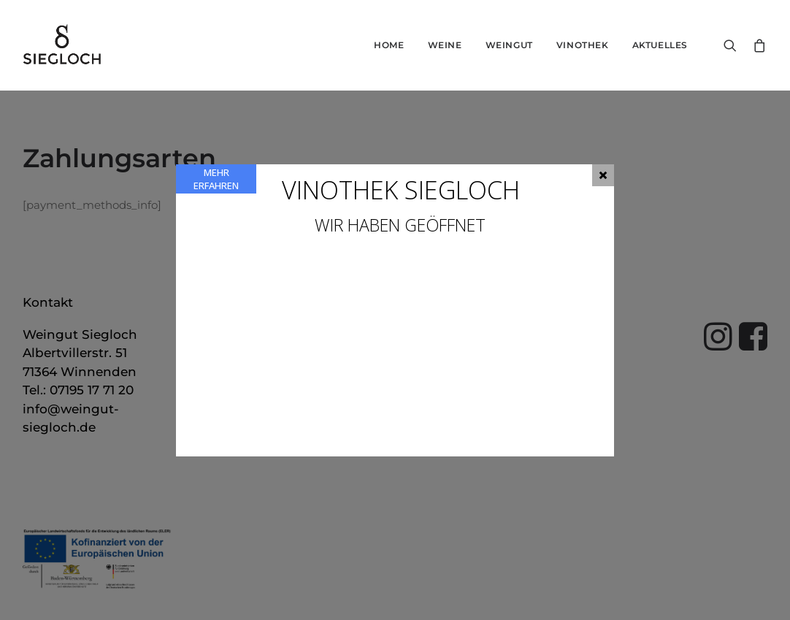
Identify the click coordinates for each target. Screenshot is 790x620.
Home (389, 44)
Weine (445, 44)
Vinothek (582, 44)
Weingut (509, 44)
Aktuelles (660, 44)
